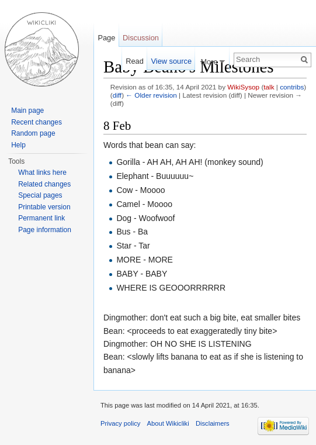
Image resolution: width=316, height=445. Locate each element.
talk (268, 87)
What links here (42, 172)
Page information (44, 230)
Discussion (141, 37)
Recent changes (36, 122)
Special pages (40, 195)
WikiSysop (243, 87)
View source (171, 61)
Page (106, 37)
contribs (292, 87)
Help (18, 145)
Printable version (44, 207)
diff (117, 95)
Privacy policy (120, 423)
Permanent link (41, 218)
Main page (27, 110)
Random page (33, 133)
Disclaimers (213, 423)
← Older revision (151, 95)
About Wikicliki (168, 423)
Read (135, 61)
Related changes (44, 184)
